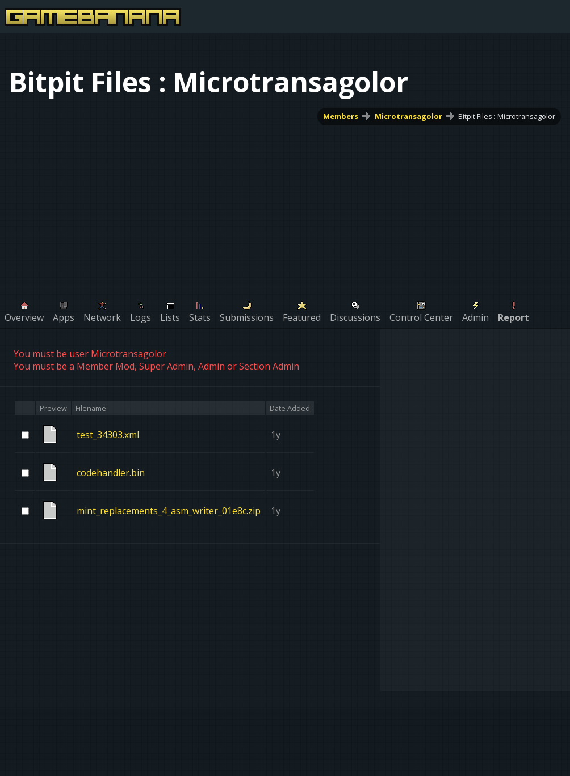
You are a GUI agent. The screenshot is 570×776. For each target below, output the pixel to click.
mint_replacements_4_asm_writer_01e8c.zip (169, 510)
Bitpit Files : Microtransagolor (506, 116)
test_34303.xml (108, 435)
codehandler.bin (111, 473)
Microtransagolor (408, 116)
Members (340, 116)
